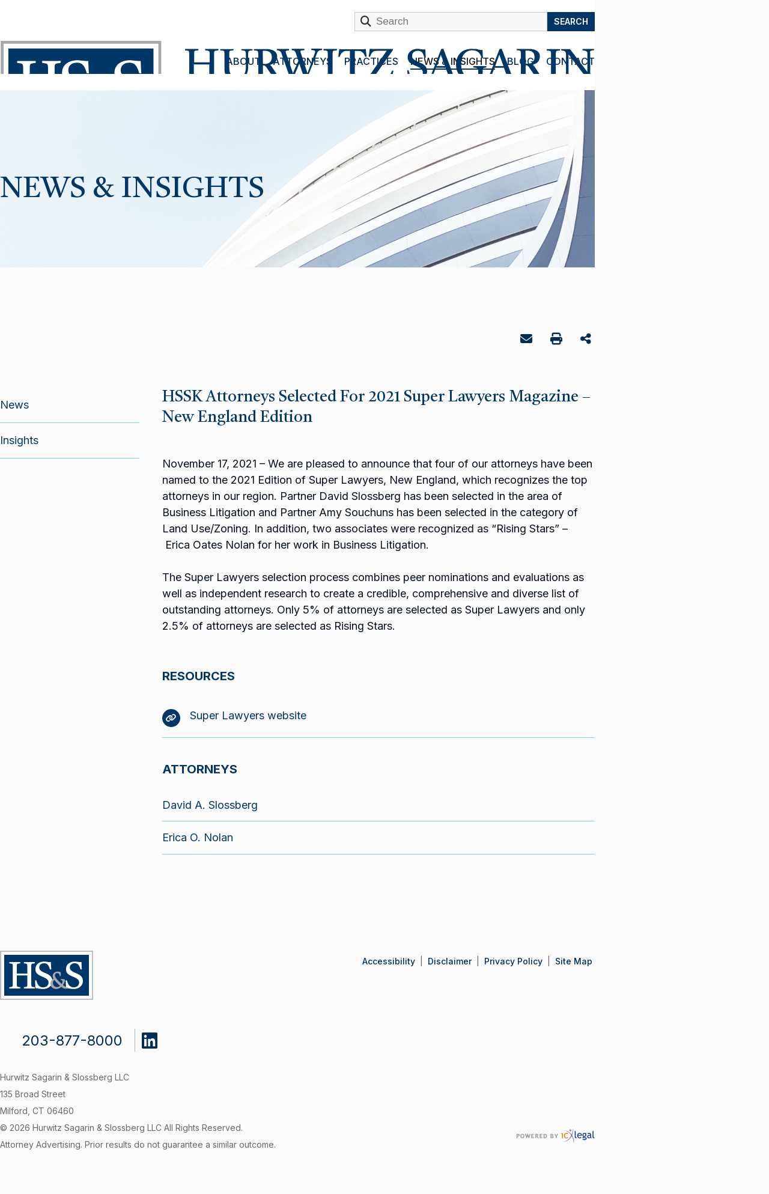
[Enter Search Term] (450, 21)
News (14, 404)
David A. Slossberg (210, 805)
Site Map (573, 961)
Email (527, 341)
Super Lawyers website (234, 715)
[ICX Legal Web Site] (555, 1136)
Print (557, 340)
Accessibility (388, 961)
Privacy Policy (513, 961)
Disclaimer (450, 961)
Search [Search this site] (571, 21)
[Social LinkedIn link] (159, 1038)
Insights (19, 440)
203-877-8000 (72, 1040)
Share (587, 340)
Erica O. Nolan (197, 837)
